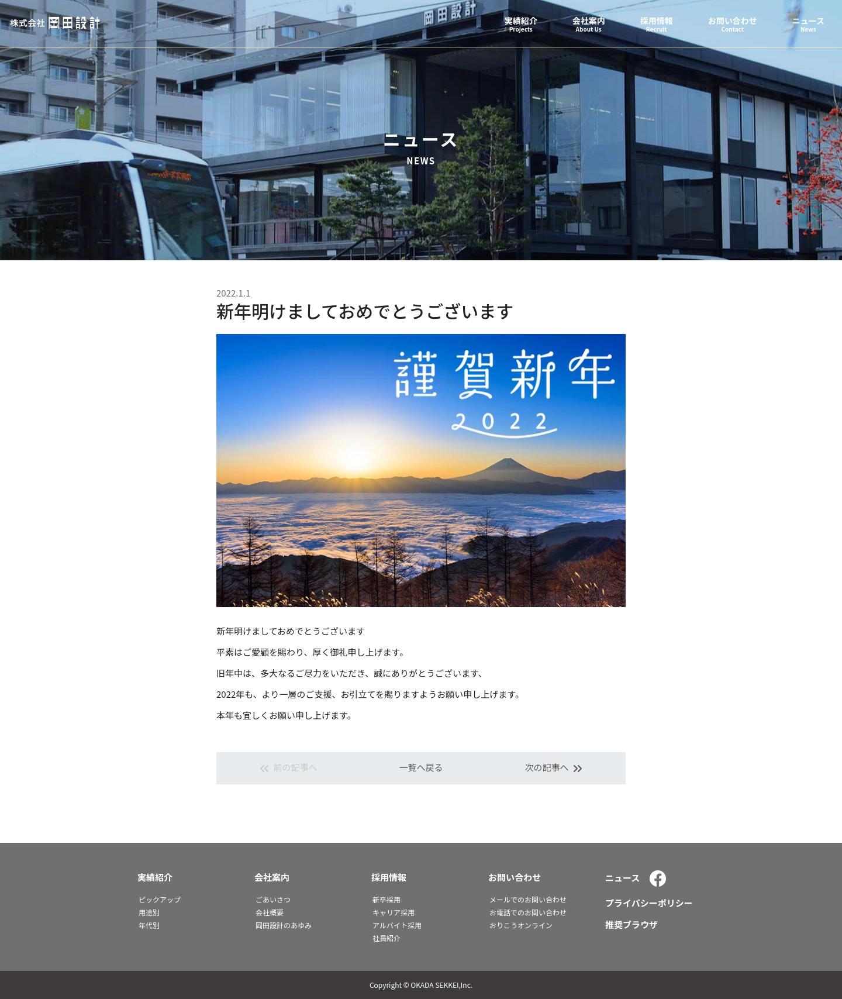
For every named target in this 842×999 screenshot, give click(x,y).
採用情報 (388, 877)
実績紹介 (154, 877)
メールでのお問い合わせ (528, 899)
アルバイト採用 (397, 925)
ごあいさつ (273, 899)
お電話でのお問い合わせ (528, 912)
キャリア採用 (393, 912)
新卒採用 (386, 899)
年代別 (149, 925)
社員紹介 (386, 938)
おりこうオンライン (521, 925)
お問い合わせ (514, 877)
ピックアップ (160, 899)
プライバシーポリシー (649, 903)
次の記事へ (555, 768)
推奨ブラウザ (631, 924)
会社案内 (271, 877)
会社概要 (270, 912)
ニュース (622, 877)
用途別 (149, 912)
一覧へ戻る (421, 767)
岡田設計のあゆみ (284, 925)
